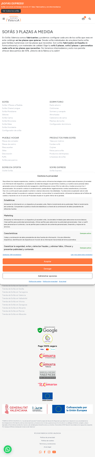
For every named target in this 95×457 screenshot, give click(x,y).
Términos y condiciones (47, 444)
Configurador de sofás (11, 130)
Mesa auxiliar (7, 147)
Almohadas (54, 115)
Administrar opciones (47, 276)
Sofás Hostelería (9, 127)
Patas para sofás (57, 150)
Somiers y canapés (58, 111)
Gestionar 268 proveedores (12, 255)
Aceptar (47, 261)
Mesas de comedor (10, 141)
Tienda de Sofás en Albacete (14, 314)
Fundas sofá (55, 144)
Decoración (7, 154)
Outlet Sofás (7, 170)
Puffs (4, 157)
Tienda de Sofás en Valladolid (14, 298)
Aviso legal (62, 281)
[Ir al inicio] (13, 18)
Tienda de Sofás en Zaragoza (14, 305)
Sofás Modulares (9, 111)
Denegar (47, 268)
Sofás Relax (7, 124)
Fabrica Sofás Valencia (50, 433)
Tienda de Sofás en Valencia (14, 295)
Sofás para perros (9, 160)
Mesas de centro (9, 144)
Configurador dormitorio (60, 124)
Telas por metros (57, 141)
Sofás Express (56, 170)
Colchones (54, 108)
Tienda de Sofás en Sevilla (13, 289)
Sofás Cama (7, 118)
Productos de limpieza (59, 154)
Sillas (4, 150)
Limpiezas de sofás (58, 157)
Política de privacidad (50, 281)
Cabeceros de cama (58, 118)
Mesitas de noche (57, 121)
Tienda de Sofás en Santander (15, 286)
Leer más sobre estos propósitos (81, 255)
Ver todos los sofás (11, 11)
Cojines (53, 147)
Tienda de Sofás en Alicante (14, 308)
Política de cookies (35, 281)
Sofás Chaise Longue (11, 108)
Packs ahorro (55, 105)
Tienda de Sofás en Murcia (13, 311)
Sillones (5, 115)
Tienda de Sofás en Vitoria (13, 301)
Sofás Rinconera (9, 121)
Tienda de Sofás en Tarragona (15, 292)
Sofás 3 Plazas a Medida (12, 105)
